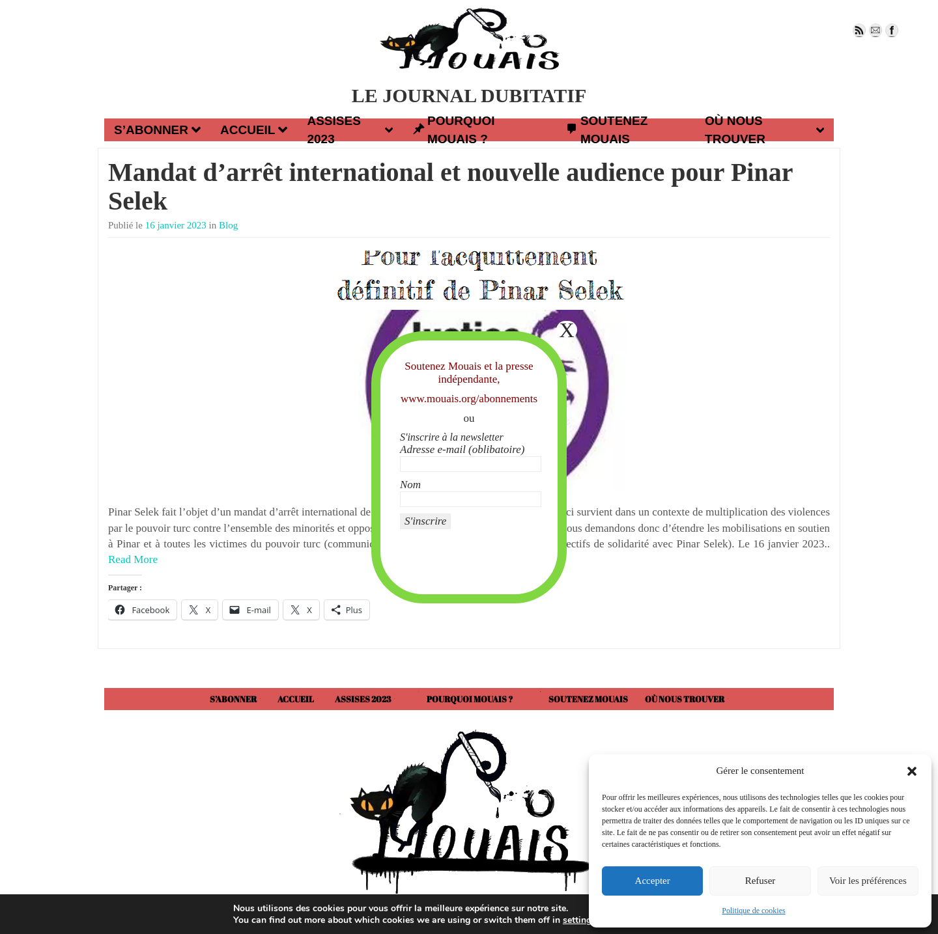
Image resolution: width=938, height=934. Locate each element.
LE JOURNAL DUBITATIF (469, 95)
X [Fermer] (566, 330)
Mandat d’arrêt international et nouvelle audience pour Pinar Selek (450, 186)
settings (578, 920)
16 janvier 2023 (175, 225)
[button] (911, 771)
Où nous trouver (764, 129)
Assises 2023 (350, 129)
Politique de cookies (753, 910)
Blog (228, 225)
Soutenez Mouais (606, 129)
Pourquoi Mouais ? (453, 129)
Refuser (760, 880)
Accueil (253, 129)
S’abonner (157, 129)
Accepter (652, 880)
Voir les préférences (868, 880)
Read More (133, 559)
